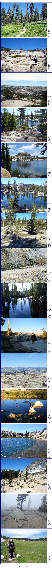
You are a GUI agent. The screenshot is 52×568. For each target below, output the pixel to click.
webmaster (31, 566)
